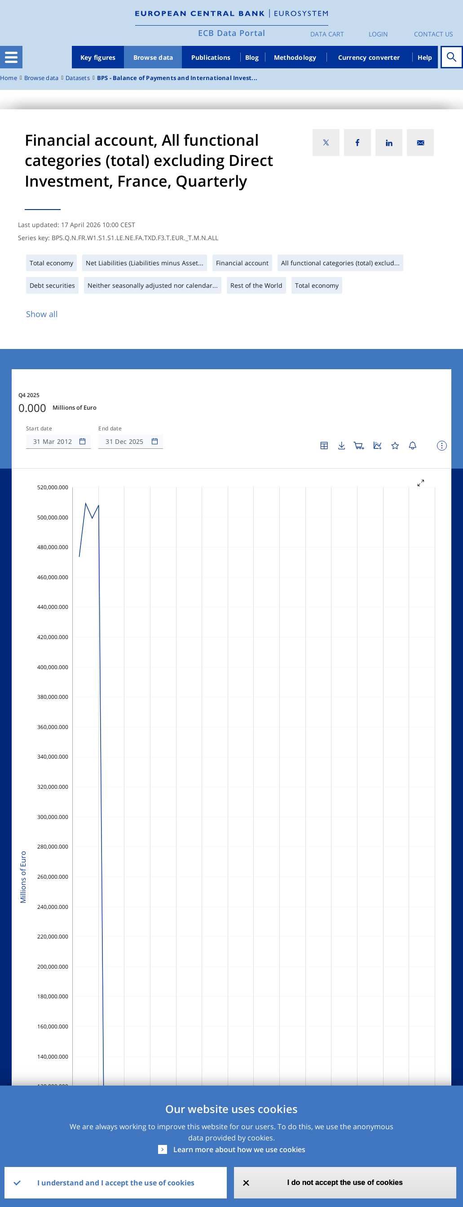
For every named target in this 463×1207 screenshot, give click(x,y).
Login (378, 34)
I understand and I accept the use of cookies (115, 1183)
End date (110, 428)
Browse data (153, 57)
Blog (252, 57)
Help (425, 57)
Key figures (98, 57)
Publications (211, 57)
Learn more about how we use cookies (239, 1149)
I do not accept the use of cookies (345, 1182)
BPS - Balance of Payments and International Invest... (177, 78)
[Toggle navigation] (11, 57)
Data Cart (327, 34)
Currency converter (369, 57)
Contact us (433, 34)
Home (8, 78)
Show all (42, 313)
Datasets (78, 78)
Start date (39, 428)
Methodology (295, 57)
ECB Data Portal (231, 32)
